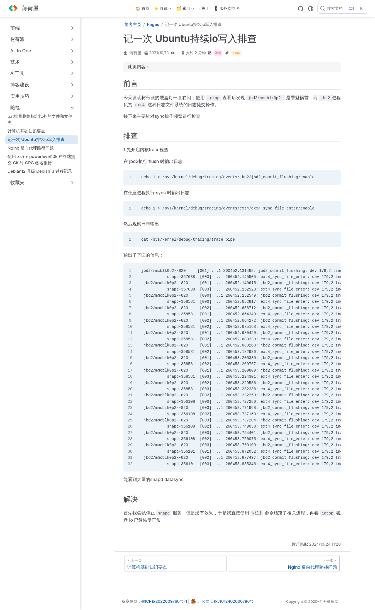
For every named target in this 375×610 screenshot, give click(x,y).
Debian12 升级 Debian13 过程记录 (40, 171)
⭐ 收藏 (162, 9)
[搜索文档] (342, 8)
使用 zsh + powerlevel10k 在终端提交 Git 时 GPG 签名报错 (41, 159)
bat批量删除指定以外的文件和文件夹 (40, 119)
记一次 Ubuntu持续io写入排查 (36, 139)
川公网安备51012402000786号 (226, 601)
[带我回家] (23, 8)
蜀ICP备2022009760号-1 (164, 601)
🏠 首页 (142, 8)
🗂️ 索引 (185, 9)
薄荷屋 (135, 52)
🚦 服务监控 (224, 8)
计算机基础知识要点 (26, 131)
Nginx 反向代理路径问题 (31, 148)
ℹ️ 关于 (204, 8)
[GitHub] (300, 8)
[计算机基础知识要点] (176, 563)
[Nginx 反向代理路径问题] (284, 563)
